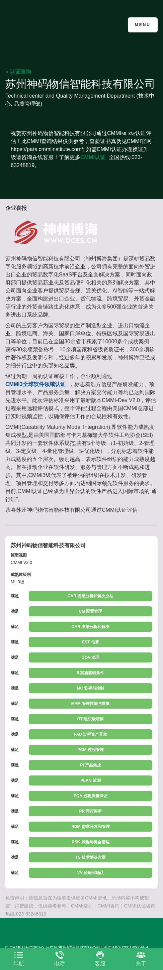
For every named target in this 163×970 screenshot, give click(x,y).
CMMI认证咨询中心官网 (38, 24)
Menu (143, 24)
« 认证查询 (18, 72)
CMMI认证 (92, 157)
